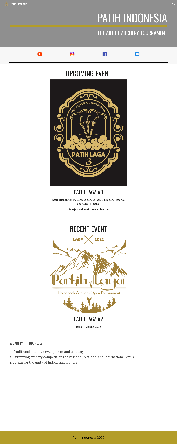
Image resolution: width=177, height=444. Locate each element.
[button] (173, 4)
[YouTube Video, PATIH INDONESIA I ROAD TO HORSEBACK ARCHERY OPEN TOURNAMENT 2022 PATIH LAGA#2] (88, 401)
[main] (88, 23)
